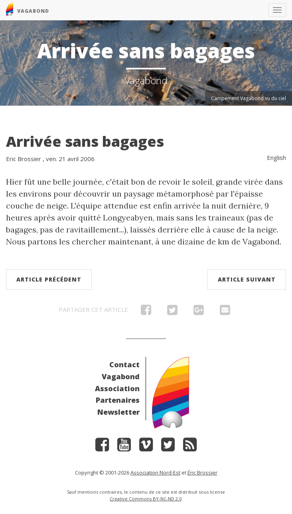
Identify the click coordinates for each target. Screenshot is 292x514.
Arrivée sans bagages (85, 141)
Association (117, 388)
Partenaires (118, 400)
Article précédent (48, 279)
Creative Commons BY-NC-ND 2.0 (146, 499)
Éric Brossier (202, 472)
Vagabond (121, 376)
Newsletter (118, 412)
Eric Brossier (23, 159)
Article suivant (247, 279)
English (276, 157)
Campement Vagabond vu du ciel (248, 98)
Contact (124, 364)
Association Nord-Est (155, 472)
